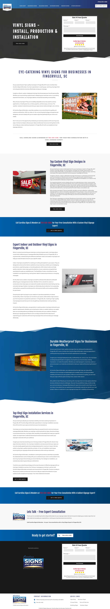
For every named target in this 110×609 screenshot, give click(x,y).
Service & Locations (33, 548)
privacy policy (86, 49)
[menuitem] (23, 6)
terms (91, 49)
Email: (76, 20)
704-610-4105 (53, 137)
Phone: (87, 20)
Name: (65, 20)
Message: (65, 26)
